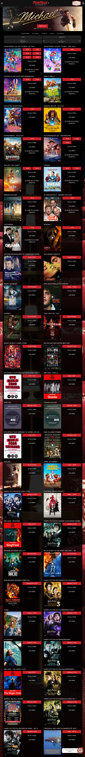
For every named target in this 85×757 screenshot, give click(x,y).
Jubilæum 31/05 (72, 672)
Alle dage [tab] (62, 41)
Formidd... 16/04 (72, 405)
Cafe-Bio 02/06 (31, 702)
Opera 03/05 (32, 524)
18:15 (32, 198)
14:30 (37, 53)
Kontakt (52, 33)
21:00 (32, 227)
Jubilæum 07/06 (72, 702)
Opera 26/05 (32, 672)
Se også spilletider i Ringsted (32, 70)
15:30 (27, 57)
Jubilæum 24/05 (72, 642)
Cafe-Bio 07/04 (71, 346)
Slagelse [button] (42, 2)
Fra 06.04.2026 (71, 257)
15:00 (27, 168)
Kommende (35, 33)
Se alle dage (32, 61)
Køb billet (44, 26)
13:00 (37, 49)
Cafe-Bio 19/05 (31, 642)
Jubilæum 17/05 (72, 613)
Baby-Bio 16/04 (32, 405)
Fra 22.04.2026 (32, 465)
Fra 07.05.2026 (71, 554)
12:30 (37, 79)
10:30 (27, 49)
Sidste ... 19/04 (71, 287)
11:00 (72, 109)
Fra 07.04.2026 (32, 287)
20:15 (37, 168)
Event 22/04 (32, 257)
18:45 (72, 198)
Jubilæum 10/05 (72, 583)
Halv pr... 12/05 (32, 613)
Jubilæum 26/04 (32, 494)
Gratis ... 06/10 (72, 731)
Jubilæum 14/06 (32, 731)
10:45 (32, 109)
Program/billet (25, 33)
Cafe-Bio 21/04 (71, 435)
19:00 (67, 142)
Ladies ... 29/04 (71, 494)
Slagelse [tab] (23, 41)
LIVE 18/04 (32, 435)
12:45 (32, 139)
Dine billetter (60, 33)
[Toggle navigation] (2, 3)
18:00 (72, 49)
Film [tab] (22, 37)
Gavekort (44, 33)
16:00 (77, 139)
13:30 (27, 53)
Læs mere (32, 65)
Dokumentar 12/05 (31, 583)
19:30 (77, 168)
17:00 (37, 57)
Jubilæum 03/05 (72, 524)
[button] (9, 28)
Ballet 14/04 (71, 376)
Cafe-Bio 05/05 (31, 554)
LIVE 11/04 (32, 376)
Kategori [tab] (61, 37)
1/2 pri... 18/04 (71, 465)
